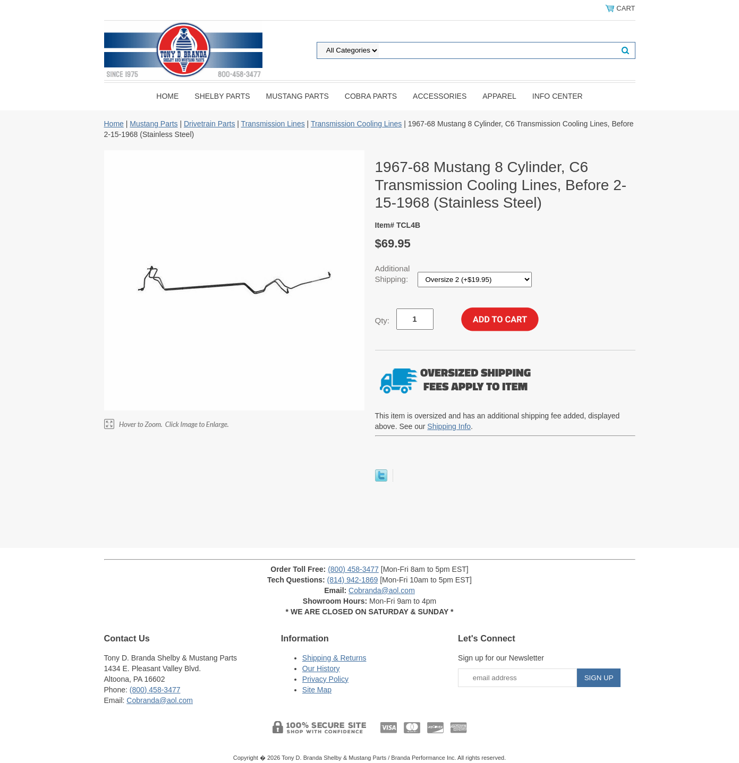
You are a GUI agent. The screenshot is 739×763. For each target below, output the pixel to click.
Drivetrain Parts (209, 123)
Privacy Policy (325, 679)
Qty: (382, 320)
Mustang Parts (297, 96)
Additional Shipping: (393, 274)
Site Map (317, 689)
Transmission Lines (273, 123)
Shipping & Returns (334, 658)
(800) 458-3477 (353, 569)
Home (167, 96)
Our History (321, 668)
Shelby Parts (222, 96)
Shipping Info (449, 426)
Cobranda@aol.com (382, 590)
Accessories (439, 96)
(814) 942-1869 (352, 580)
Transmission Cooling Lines (356, 123)
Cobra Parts (371, 96)
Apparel (499, 96)
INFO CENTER (557, 96)
